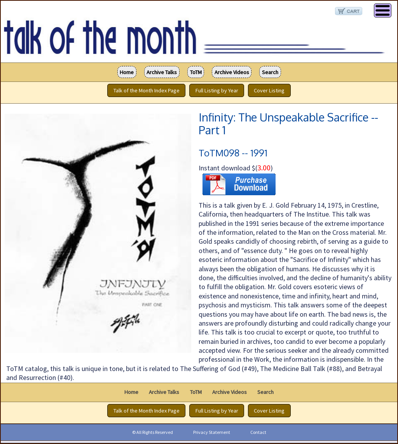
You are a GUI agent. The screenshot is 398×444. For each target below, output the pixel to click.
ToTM (196, 71)
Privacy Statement (211, 432)
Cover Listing (269, 90)
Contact (258, 432)
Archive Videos (232, 71)
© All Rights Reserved (152, 432)
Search (270, 71)
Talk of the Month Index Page (146, 90)
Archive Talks (162, 71)
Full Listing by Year (217, 90)
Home (127, 71)
